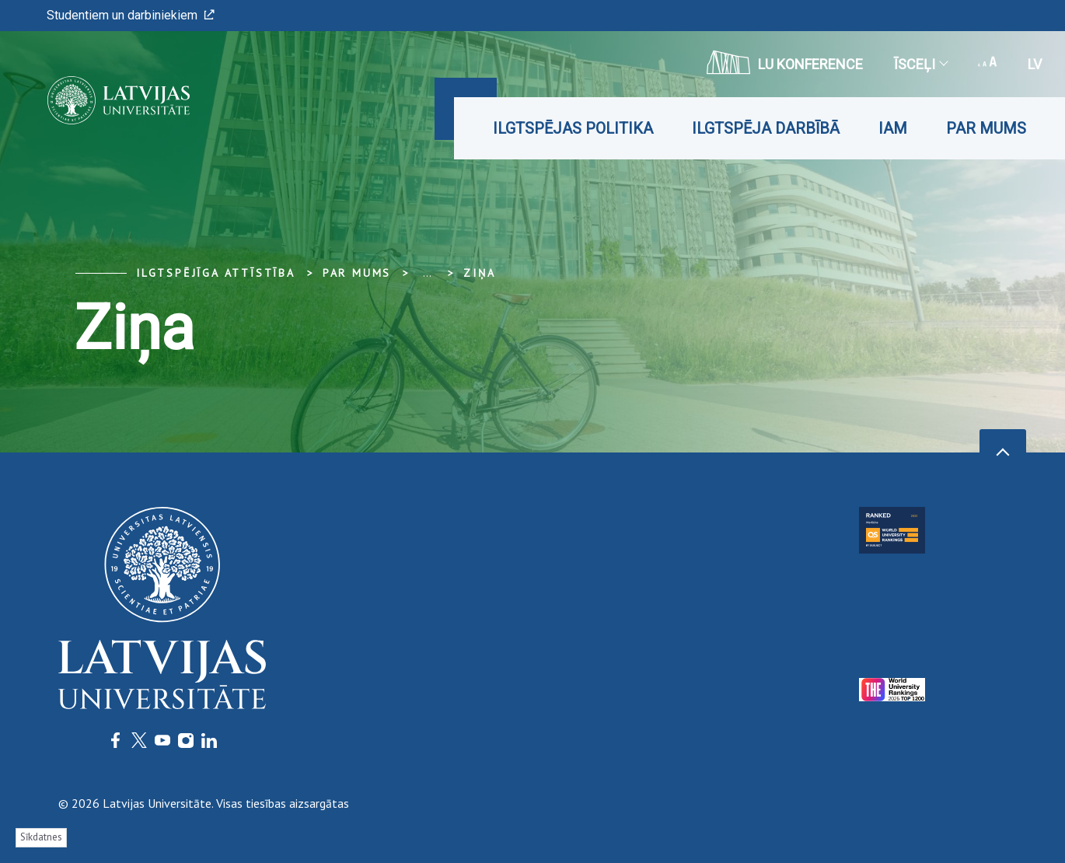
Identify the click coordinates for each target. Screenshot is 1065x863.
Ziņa (479, 273)
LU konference (785, 62)
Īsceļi (920, 64)
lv (1035, 64)
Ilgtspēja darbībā (766, 128)
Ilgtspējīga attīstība (215, 273)
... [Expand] (427, 273)
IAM (892, 128)
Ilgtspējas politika (573, 128)
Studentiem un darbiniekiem (131, 15)
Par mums (986, 128)
